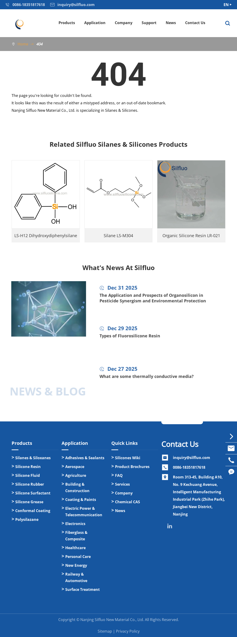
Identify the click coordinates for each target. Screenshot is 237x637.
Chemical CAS (127, 501)
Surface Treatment (82, 589)
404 (39, 44)
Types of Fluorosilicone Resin (130, 338)
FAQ (119, 475)
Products (67, 22)
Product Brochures (132, 466)
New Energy (76, 565)
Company (123, 22)
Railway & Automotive (76, 577)
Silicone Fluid (27, 475)
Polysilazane (26, 519)
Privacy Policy (128, 631)
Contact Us (195, 22)
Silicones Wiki (127, 457)
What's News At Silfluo (118, 267)
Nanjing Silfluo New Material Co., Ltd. (112, 619)
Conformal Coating (32, 510)
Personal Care (78, 556)
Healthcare (75, 547)
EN (226, 4)
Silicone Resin (28, 466)
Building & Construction (77, 487)
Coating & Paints (80, 499)
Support (149, 22)
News (171, 22)
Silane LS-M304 (118, 235)
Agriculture (75, 475)
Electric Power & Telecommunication (83, 511)
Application (95, 22)
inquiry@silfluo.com (191, 457)
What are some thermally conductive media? (147, 379)
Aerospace (74, 466)
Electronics (75, 523)
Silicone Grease (29, 501)
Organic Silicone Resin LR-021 (191, 235)
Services (122, 484)
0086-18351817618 (189, 467)
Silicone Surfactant (32, 493)
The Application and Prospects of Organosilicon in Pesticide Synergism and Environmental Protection (153, 300)
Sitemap (105, 631)
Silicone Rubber (29, 484)
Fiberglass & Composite (76, 535)
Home (23, 44)
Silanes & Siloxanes (33, 457)
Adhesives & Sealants (84, 457)
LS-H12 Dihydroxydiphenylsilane (45, 235)
